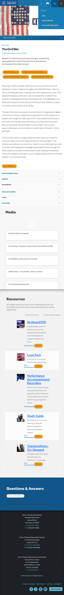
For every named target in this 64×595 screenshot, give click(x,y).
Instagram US (45, 589)
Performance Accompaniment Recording (38, 379)
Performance (33, 315)
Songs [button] (5, 179)
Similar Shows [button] (9, 192)
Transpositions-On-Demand (38, 448)
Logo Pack (34, 355)
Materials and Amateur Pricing (33, 72)
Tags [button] (4, 197)
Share (6, 45)
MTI (43, 16)
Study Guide (35, 416)
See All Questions (14, 496)
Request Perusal (10, 72)
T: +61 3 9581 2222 (32, 570)
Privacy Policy (40, 584)
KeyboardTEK (36, 322)
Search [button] (54, 3)
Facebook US (36, 589)
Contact (49, 584)
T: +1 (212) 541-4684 (32, 525)
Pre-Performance (53, 315)
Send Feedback (56, 589)
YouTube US (31, 589)
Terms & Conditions (28, 584)
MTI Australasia (50, 25)
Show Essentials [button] (10, 173)
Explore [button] (6, 203)
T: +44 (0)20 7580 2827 (32, 545)
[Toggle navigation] (3, 3)
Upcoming (6, 185)
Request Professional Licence (14, 77)
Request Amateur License (41, 77)
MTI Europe (47, 20)
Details (38, 345)
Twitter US (40, 589)
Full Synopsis (8, 166)
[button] (47, 3)
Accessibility (58, 584)
